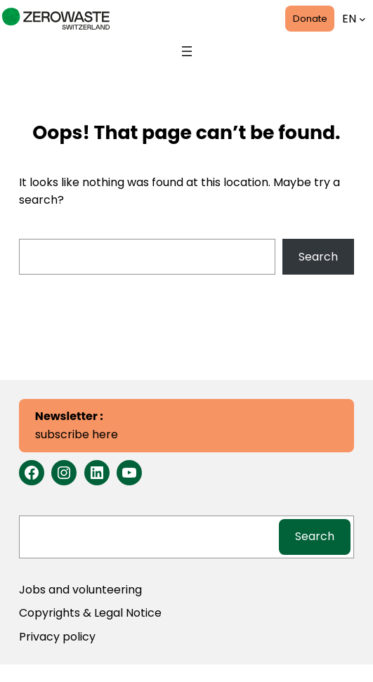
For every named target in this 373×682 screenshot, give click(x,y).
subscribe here (76, 425)
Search (318, 257)
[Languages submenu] (362, 18)
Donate (310, 18)
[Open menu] (186, 51)
